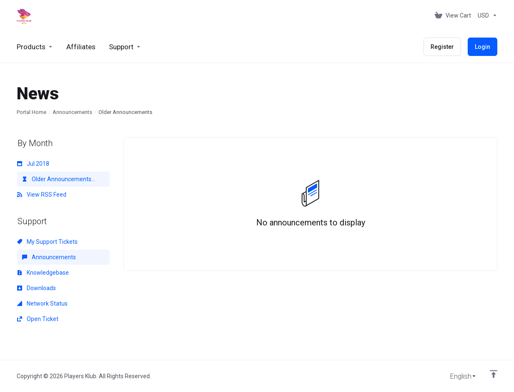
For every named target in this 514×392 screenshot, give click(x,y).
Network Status (42, 303)
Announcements (72, 112)
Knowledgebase (43, 272)
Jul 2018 (33, 163)
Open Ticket (37, 319)
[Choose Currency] (485, 15)
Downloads (36, 288)
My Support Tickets (47, 241)
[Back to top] (493, 374)
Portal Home (31, 112)
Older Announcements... (58, 179)
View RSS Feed (41, 194)
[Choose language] (457, 376)
